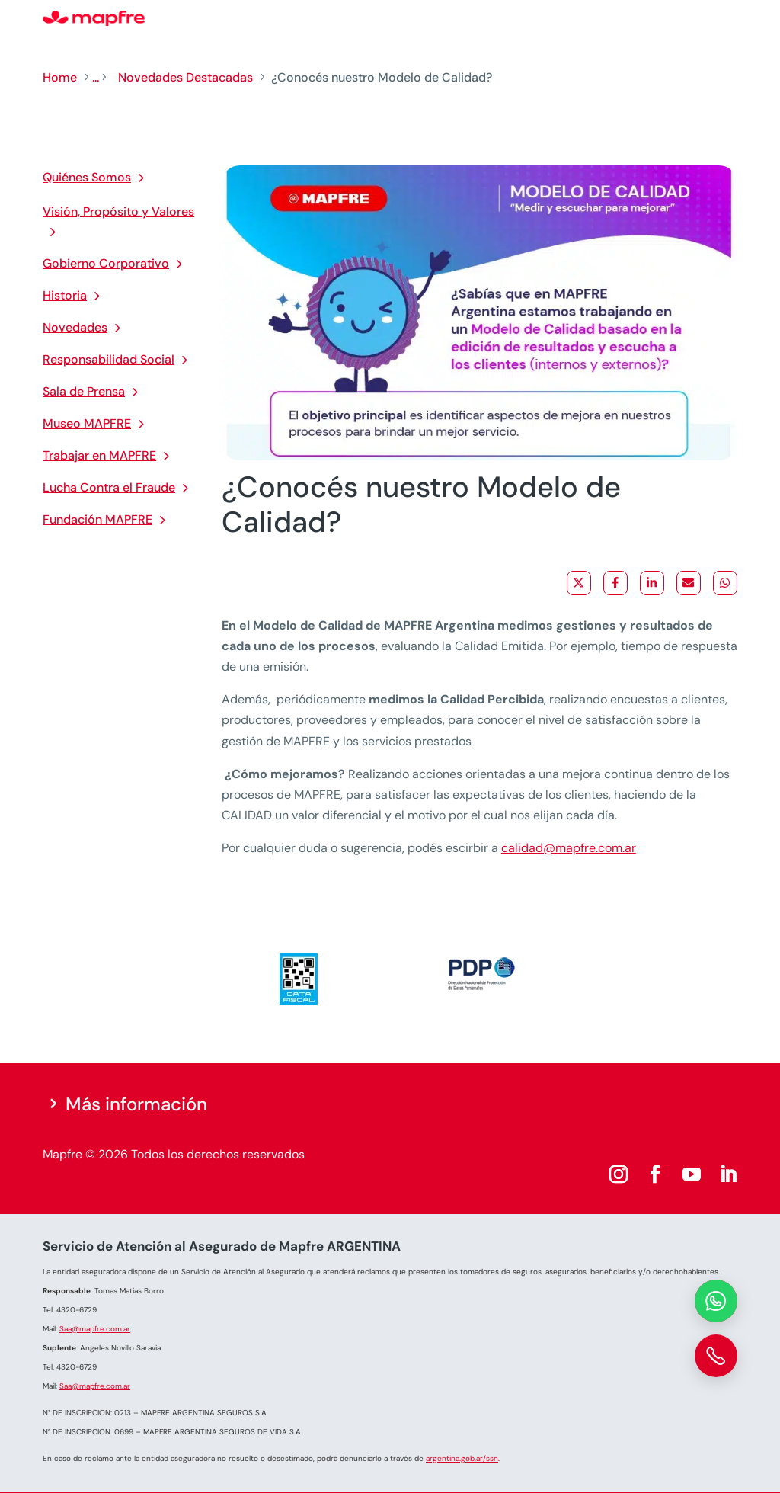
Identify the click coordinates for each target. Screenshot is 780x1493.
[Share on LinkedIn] (652, 583)
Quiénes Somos (87, 177)
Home (60, 77)
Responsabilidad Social (108, 359)
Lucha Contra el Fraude (109, 487)
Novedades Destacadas (185, 77)
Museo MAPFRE (87, 423)
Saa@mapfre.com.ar (94, 1329)
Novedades (75, 327)
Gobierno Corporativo (106, 263)
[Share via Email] (688, 583)
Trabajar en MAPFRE (99, 455)
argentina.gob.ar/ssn (462, 1458)
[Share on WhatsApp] (725, 583)
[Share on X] (579, 583)
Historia (65, 295)
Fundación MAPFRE (97, 519)
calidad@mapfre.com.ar (568, 848)
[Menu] (727, 19)
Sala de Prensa (84, 391)
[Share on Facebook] (615, 583)
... (95, 77)
